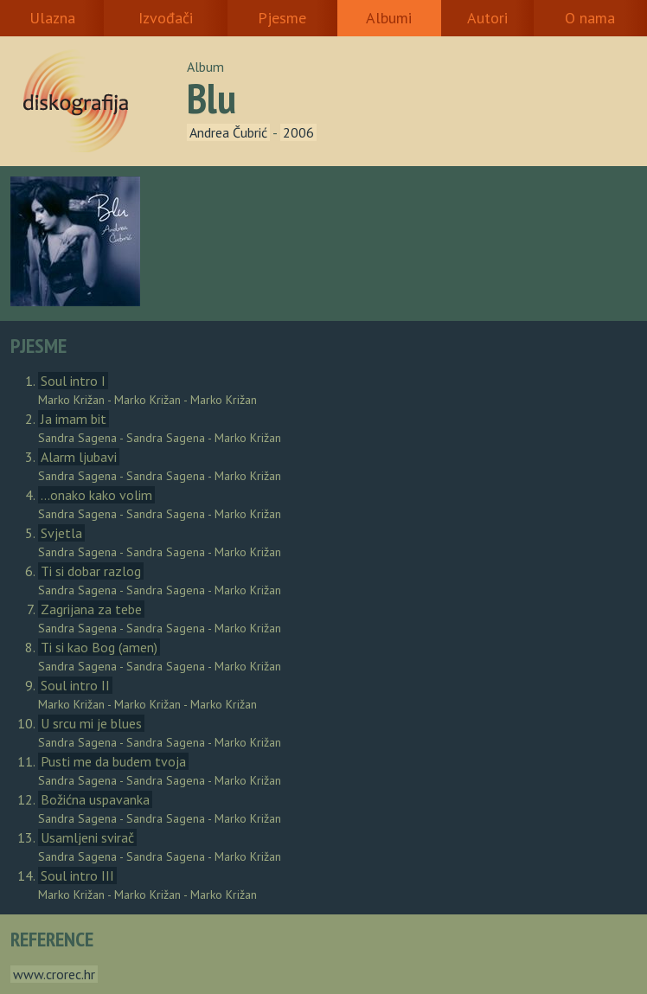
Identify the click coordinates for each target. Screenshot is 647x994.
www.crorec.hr (54, 974)
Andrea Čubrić (228, 132)
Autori (487, 18)
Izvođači (165, 18)
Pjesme (282, 18)
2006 (298, 132)
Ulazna (52, 18)
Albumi (389, 18)
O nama (590, 18)
